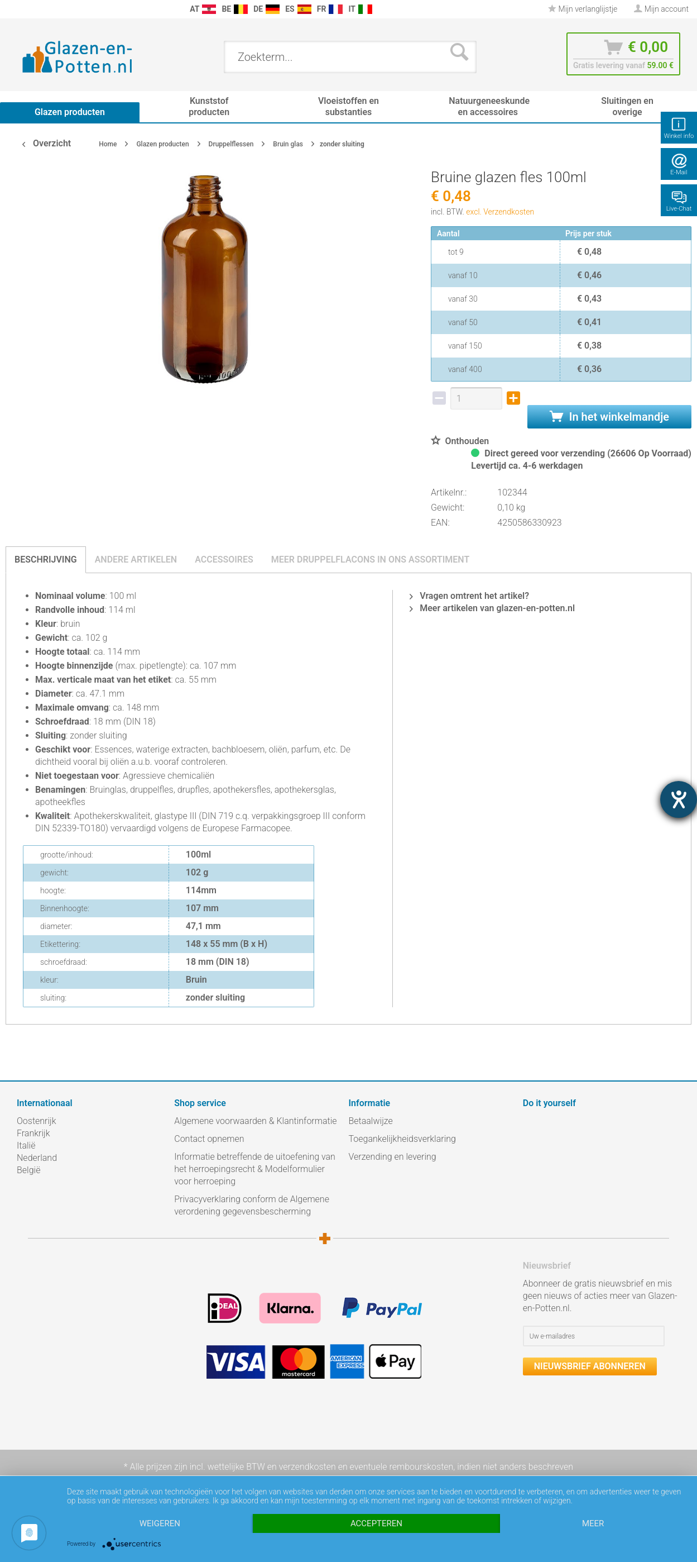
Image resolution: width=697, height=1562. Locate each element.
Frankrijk (33, 1133)
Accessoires (224, 559)
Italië (26, 1145)
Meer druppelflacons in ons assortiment (370, 559)
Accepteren (376, 1523)
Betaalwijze (371, 1121)
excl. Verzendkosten (500, 211)
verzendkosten (307, 1466)
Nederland (37, 1158)
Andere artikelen (136, 559)
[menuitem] (11, 9)
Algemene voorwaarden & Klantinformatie (255, 1121)
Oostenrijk (36, 1121)
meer (593, 1523)
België (28, 1170)
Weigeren (160, 1523)
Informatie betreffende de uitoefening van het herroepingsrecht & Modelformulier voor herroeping (254, 1169)
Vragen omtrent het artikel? (469, 595)
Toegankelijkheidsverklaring (402, 1139)
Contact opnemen (209, 1139)
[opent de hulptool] (678, 799)
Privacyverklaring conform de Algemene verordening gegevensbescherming (251, 1205)
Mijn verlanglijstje (582, 8)
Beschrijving (46, 559)
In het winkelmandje (609, 416)
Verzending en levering (392, 1156)
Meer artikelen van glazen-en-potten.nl (492, 608)
